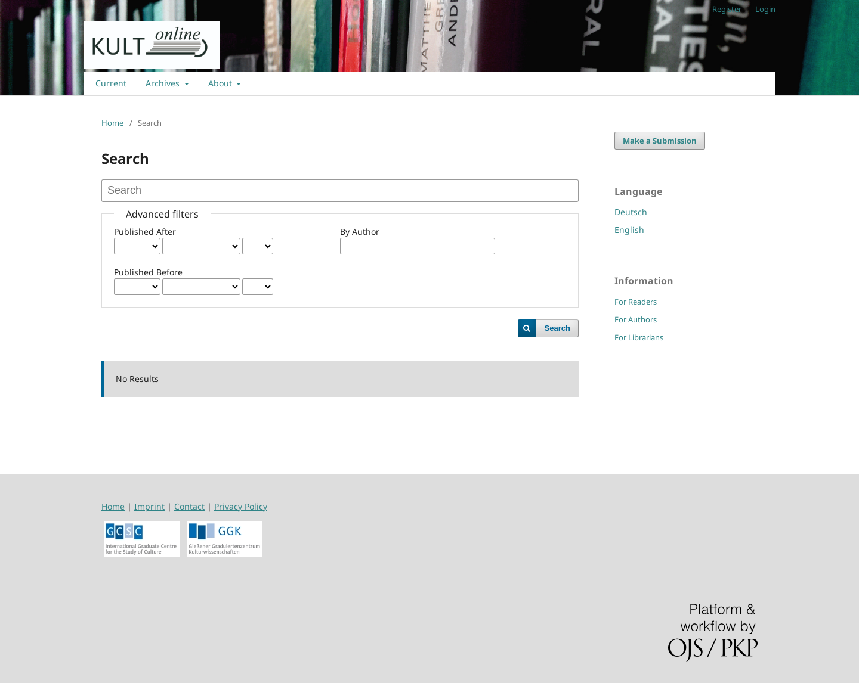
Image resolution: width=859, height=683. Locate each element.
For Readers (635, 301)
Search (557, 328)
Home (112, 122)
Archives (164, 83)
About (221, 83)
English (629, 229)
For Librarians (638, 337)
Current (110, 83)
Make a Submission (660, 140)
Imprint (149, 506)
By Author (359, 231)
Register (726, 9)
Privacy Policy (240, 506)
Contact (189, 506)
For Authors (635, 319)
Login (765, 9)
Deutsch (630, 212)
